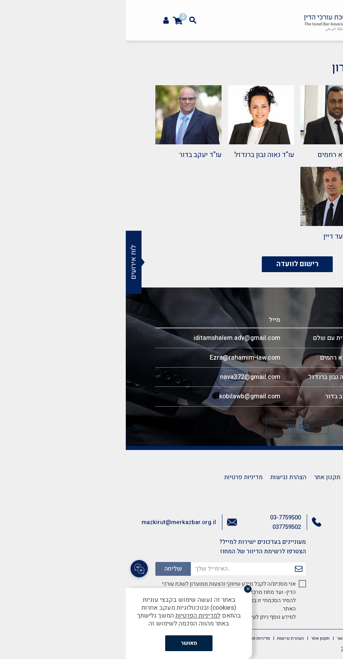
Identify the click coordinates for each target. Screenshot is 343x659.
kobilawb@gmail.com (124, 396)
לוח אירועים (7, 262)
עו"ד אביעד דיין (219, 236)
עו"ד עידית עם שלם (285, 154)
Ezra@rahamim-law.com (119, 357)
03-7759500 (159, 517)
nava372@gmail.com (124, 377)
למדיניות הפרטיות (72, 615)
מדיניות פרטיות (118, 477)
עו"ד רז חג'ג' (296, 236)
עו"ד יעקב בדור (74, 154)
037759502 (161, 527)
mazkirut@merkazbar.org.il (53, 522)
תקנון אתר (201, 477)
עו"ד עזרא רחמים (216, 154)
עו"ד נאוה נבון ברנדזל (138, 154)
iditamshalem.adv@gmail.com (111, 338)
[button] (332, 49)
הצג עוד (172, 426)
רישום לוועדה (172, 264)
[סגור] (125, 590)
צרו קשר (233, 477)
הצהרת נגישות (163, 477)
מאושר (63, 643)
